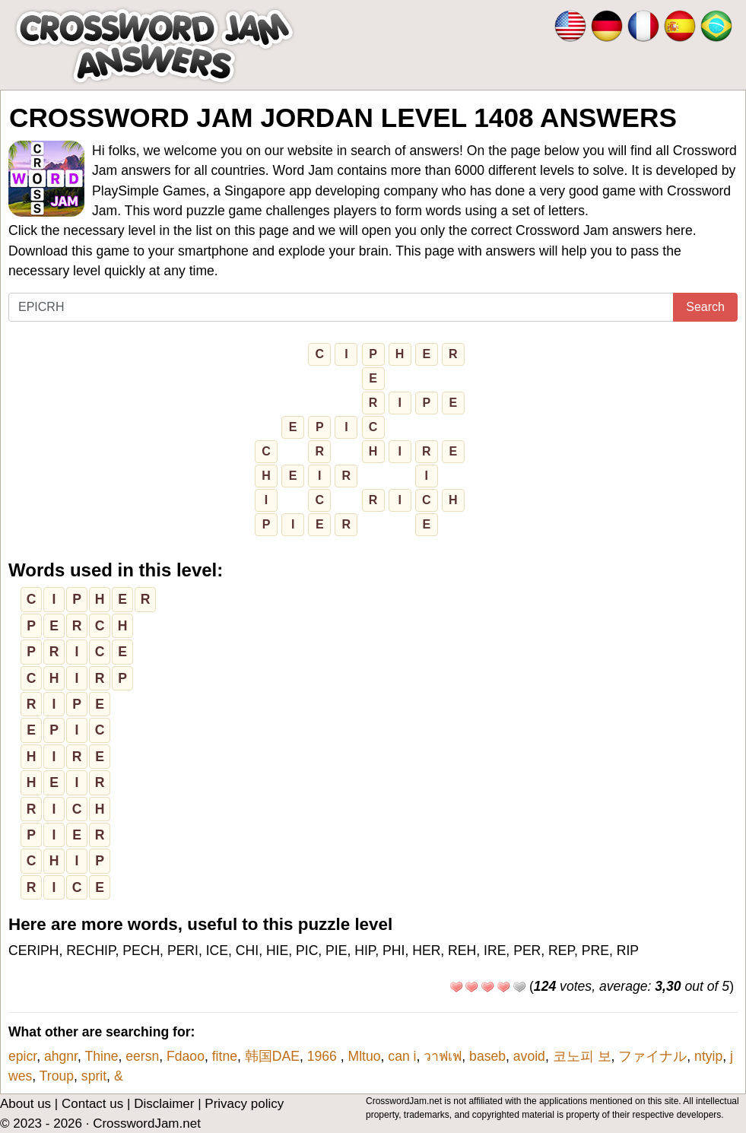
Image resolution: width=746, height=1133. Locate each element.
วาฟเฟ (443, 1056)
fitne (224, 1056)
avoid (529, 1056)
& (118, 1076)
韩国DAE (272, 1056)
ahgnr (61, 1056)
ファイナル (652, 1056)
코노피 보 (582, 1056)
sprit (93, 1076)
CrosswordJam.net (147, 1123)
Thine (101, 1056)
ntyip (708, 1056)
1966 (324, 1056)
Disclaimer (164, 1104)
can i (402, 1056)
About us (25, 1104)
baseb (487, 1056)
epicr (22, 1056)
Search (705, 306)
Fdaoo (186, 1056)
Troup (57, 1076)
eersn (142, 1056)
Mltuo (364, 1056)
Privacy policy (244, 1104)
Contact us (92, 1104)
